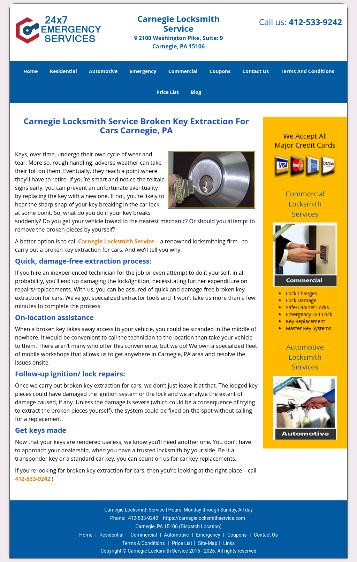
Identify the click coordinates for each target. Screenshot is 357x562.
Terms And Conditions (307, 71)
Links (229, 543)
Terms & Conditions (143, 543)
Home (30, 71)
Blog (196, 92)
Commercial (183, 71)
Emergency (143, 71)
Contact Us (255, 71)
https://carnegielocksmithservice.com (204, 518)
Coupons (220, 71)
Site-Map (207, 543)
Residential (63, 71)
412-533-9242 (315, 22)
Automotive (103, 71)
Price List (168, 92)
